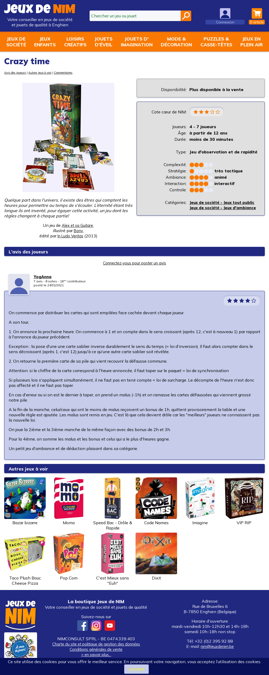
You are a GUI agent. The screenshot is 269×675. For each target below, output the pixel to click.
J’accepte (136, 669)
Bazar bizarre (25, 501)
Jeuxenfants (45, 41)
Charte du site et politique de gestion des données (96, 644)
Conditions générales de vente (96, 649)
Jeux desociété (16, 41)
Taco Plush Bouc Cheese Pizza (25, 559)
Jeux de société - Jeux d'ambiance (212, 216)
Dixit (156, 557)
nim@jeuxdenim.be (217, 646)
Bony (79, 230)
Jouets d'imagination (137, 41)
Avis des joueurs (17, 72)
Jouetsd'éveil (103, 41)
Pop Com (69, 557)
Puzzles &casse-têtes (216, 41)
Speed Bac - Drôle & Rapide (112, 504)
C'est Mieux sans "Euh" (112, 559)
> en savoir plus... (96, 654)
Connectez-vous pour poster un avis (134, 263)
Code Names (156, 501)
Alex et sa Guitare (77, 225)
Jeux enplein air (251, 41)
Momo (69, 501)
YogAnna (43, 276)
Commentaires (72, 72)
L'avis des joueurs (32, 251)
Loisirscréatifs (75, 41)
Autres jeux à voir (45, 72)
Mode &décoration (176, 41)
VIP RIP (244, 501)
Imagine (200, 501)
